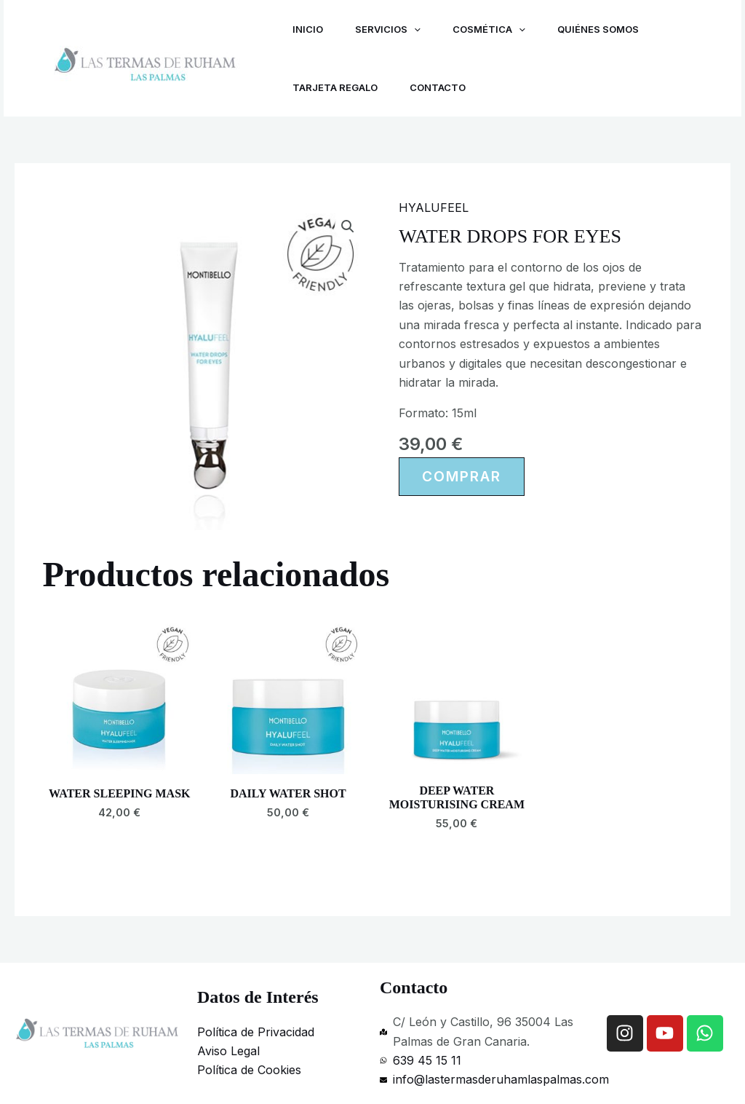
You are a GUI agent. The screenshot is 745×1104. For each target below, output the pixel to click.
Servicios (392, 29)
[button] (348, 226)
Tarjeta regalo (336, 87)
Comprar (461, 476)
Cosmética (496, 29)
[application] (418, 29)
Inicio (309, 29)
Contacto (442, 87)
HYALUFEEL (434, 207)
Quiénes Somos (608, 29)
